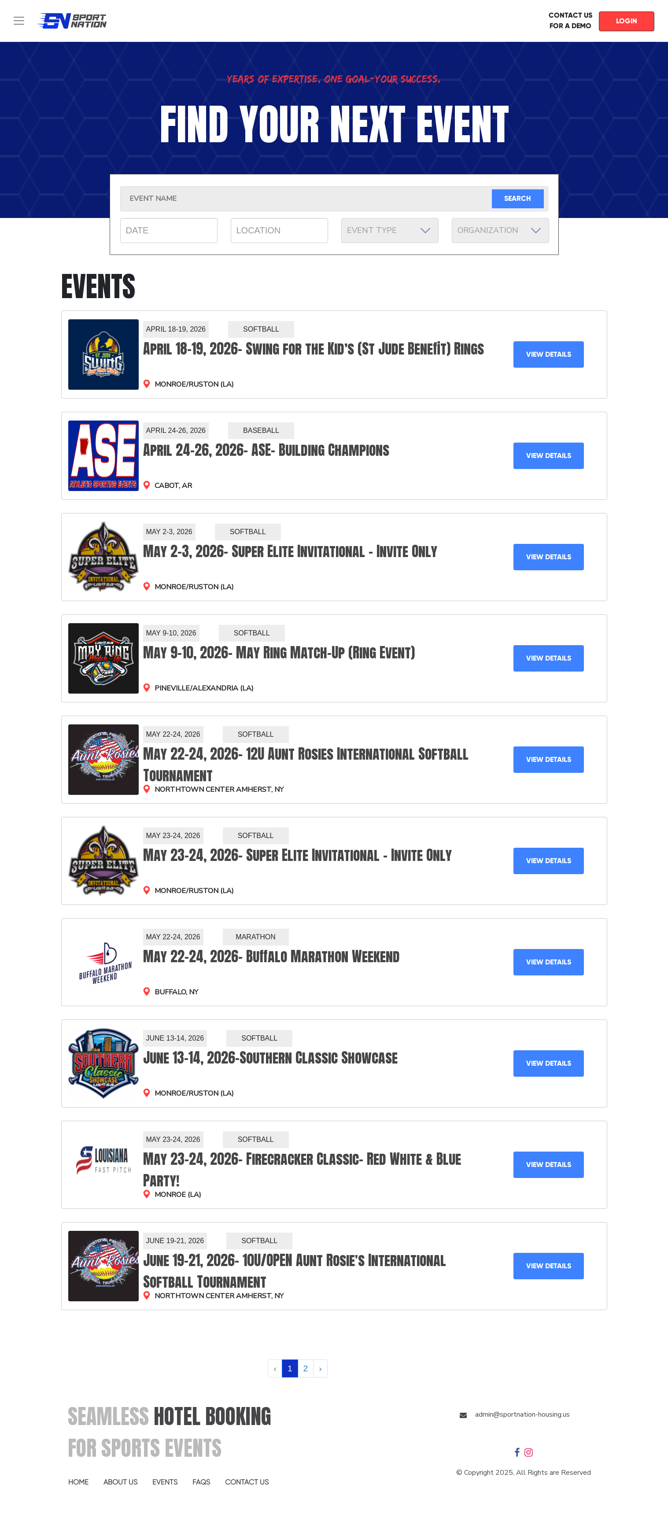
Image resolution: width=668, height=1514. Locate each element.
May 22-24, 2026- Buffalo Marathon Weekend (271, 956)
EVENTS (164, 1482)
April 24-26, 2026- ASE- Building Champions (266, 450)
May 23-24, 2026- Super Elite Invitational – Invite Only (297, 855)
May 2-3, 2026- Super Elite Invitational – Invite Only (290, 551)
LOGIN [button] (626, 21)
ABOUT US (120, 1482)
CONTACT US (247, 1482)
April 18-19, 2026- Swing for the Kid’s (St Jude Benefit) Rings (313, 348)
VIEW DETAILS (548, 354)
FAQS (201, 1482)
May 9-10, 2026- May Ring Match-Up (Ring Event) (279, 652)
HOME (78, 1482)
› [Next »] (320, 1368)
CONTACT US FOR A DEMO (570, 20)
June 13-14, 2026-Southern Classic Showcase (270, 1057)
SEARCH (517, 198)
